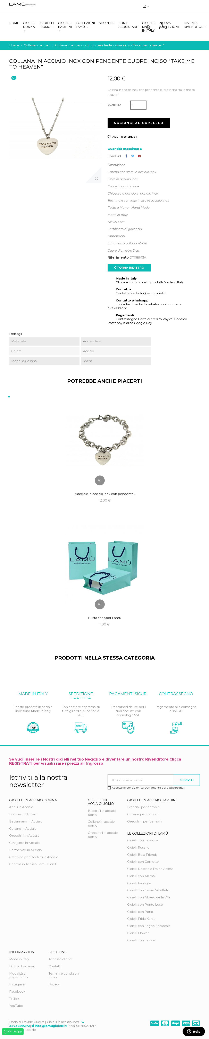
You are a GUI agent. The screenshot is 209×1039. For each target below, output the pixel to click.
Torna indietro (129, 267)
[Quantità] (138, 105)
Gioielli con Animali (141, 876)
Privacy (54, 984)
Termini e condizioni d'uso (64, 975)
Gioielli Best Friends (142, 855)
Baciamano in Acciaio (25, 821)
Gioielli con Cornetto (143, 862)
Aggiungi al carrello (139, 123)
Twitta (132, 156)
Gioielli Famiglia (139, 883)
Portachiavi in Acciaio (25, 850)
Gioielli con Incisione (142, 840)
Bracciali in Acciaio (23, 814)
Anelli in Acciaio (21, 807)
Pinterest (139, 156)
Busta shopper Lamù (104, 618)
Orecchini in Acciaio (24, 835)
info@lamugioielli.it (51, 1026)
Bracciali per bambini (143, 807)
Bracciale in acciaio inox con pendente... (104, 494)
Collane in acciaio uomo (101, 823)
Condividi (126, 156)
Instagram (17, 984)
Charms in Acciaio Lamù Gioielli (33, 864)
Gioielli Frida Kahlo (141, 919)
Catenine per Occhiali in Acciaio (33, 857)
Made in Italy (19, 959)
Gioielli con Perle (140, 912)
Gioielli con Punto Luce (145, 904)
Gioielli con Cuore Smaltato (148, 890)
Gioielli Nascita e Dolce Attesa (150, 869)
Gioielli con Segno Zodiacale (149, 926)
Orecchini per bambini (144, 821)
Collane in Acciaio (22, 829)
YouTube (16, 1006)
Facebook (17, 991)
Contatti (55, 966)
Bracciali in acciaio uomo (102, 813)
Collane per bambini (143, 814)
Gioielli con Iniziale (141, 940)
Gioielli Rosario (138, 847)
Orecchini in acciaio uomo (103, 835)
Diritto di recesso (22, 966)
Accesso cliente (61, 959)
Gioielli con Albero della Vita (148, 897)
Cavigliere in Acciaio (24, 843)
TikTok (14, 999)
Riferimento (118, 257)
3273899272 (19, 1026)
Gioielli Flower (138, 933)
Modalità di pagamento (18, 975)
